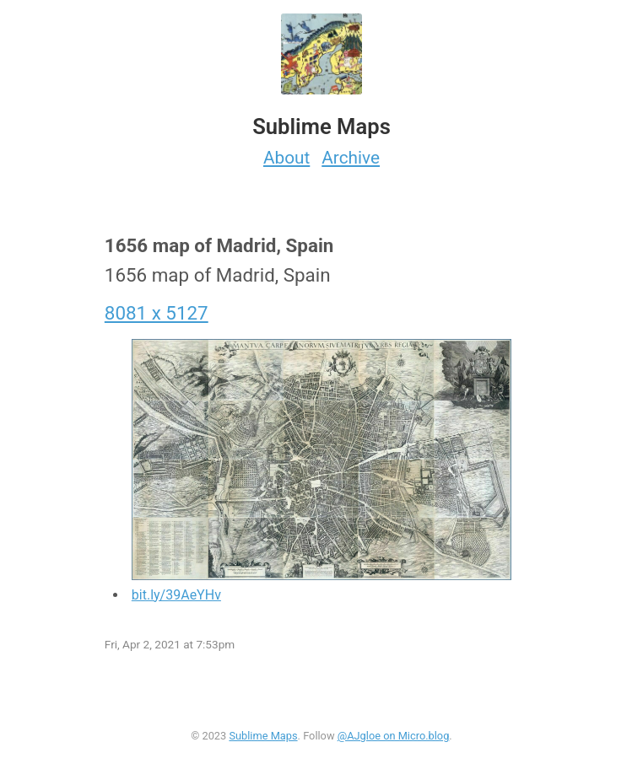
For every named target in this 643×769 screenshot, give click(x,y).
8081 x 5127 (156, 313)
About (286, 158)
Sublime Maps (263, 735)
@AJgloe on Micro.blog (394, 735)
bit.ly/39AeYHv (176, 595)
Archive (351, 158)
